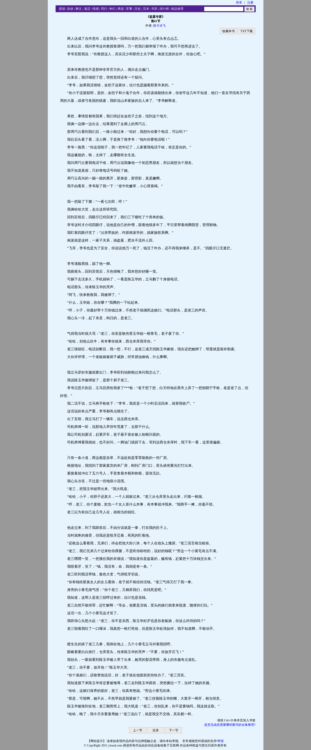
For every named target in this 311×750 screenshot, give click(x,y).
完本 (146, 8)
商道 (121, 8)
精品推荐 (177, 8)
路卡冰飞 (159, 25)
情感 (95, 8)
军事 (129, 8)
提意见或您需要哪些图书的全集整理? (229, 724)
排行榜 (164, 8)
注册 (250, 2)
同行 (104, 8)
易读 (62, 8)
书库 (154, 8)
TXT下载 (246, 31)
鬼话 (87, 8)
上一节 (137, 730)
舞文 (79, 8)
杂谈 (70, 8)
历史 (137, 8)
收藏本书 (228, 31)
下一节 (173, 730)
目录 (155, 730)
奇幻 (112, 8)
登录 (239, 2)
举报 (220, 741)
